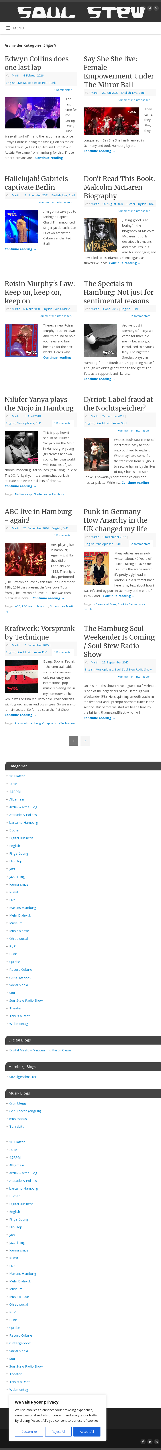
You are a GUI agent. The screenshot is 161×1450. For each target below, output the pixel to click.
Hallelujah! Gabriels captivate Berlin (36, 182)
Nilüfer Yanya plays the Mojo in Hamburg (39, 403)
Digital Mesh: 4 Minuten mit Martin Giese (40, 1050)
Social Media (18, 985)
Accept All (87, 1431)
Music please (32, 83)
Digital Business (21, 838)
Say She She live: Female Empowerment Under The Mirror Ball (119, 72)
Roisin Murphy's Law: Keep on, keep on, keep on (40, 292)
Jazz (12, 869)
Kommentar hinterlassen (134, 100)
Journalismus (18, 884)
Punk (52, 83)
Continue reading (51, 158)
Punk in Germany (129, 604)
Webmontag (18, 1023)
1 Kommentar (63, 90)
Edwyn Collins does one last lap (37, 63)
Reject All (58, 1431)
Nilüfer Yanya (24, 494)
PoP (44, 83)
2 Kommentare (141, 316)
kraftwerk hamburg (28, 723)
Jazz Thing (17, 876)
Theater (15, 1008)
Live (19, 83)
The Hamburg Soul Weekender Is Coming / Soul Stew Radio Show (119, 641)
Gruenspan (57, 606)
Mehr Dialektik (20, 915)
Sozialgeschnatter (23, 1076)
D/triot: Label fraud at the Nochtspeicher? (118, 403)
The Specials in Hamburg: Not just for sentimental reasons (118, 292)
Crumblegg (17, 1103)
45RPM (15, 791)
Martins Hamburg (22, 907)
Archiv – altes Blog (23, 807)
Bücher (130, 204)
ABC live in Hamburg (35, 606)
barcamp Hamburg (23, 822)
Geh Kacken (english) (25, 1111)
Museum (15, 923)
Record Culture (20, 969)
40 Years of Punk (105, 604)
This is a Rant (19, 1016)
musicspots (18, 1118)
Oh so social (18, 938)
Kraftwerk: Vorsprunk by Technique (40, 632)
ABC (17, 606)
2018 (13, 783)
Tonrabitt (16, 1126)
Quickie (65, 309)
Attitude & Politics (23, 814)
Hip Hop (15, 861)
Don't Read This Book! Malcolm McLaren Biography (119, 187)
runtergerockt (20, 977)
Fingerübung (18, 853)
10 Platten (17, 776)
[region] (57, 1418)
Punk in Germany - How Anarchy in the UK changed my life (115, 520)
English (11, 83)
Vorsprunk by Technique (58, 723)
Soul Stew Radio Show (137, 669)
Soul (142, 93)
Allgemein (16, 799)
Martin (16, 75)
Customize (29, 1431)
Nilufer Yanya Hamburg (49, 494)
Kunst (13, 892)
